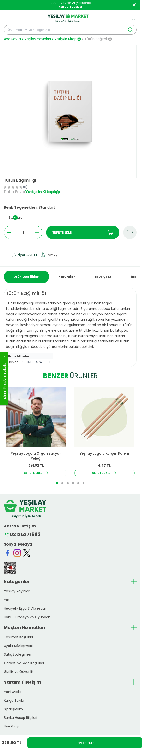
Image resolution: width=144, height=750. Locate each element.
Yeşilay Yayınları (37, 38)
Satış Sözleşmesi (17, 654)
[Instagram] (17, 553)
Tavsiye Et (103, 276)
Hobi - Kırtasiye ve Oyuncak (27, 617)
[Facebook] (8, 553)
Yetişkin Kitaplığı (67, 38)
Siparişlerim (13, 709)
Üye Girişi (11, 726)
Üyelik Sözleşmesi (18, 645)
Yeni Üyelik (12, 691)
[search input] (70, 30)
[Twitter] (27, 553)
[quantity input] (23, 232)
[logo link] (68, 17)
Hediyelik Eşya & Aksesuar (25, 608)
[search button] (130, 30)
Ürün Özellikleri (26, 276)
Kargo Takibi (14, 700)
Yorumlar (67, 276)
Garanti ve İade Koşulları (24, 663)
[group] (70, 111)
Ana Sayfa (12, 38)
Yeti (7, 599)
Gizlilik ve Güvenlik (19, 671)
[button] (15, 217)
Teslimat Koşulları (18, 637)
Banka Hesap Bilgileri (20, 717)
